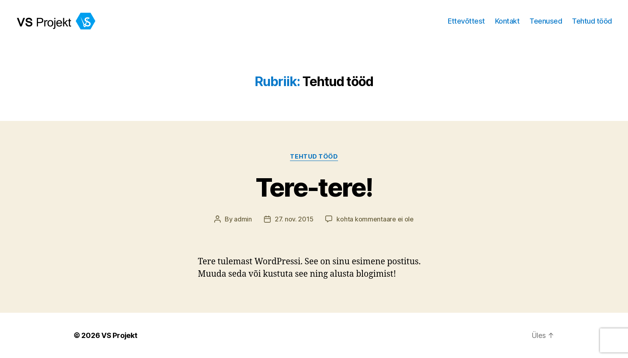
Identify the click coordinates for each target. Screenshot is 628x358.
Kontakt (507, 21)
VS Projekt (119, 335)
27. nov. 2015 (294, 219)
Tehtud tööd (592, 21)
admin (243, 219)
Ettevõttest (466, 21)
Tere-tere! (314, 187)
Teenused (545, 21)
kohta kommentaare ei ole (375, 219)
